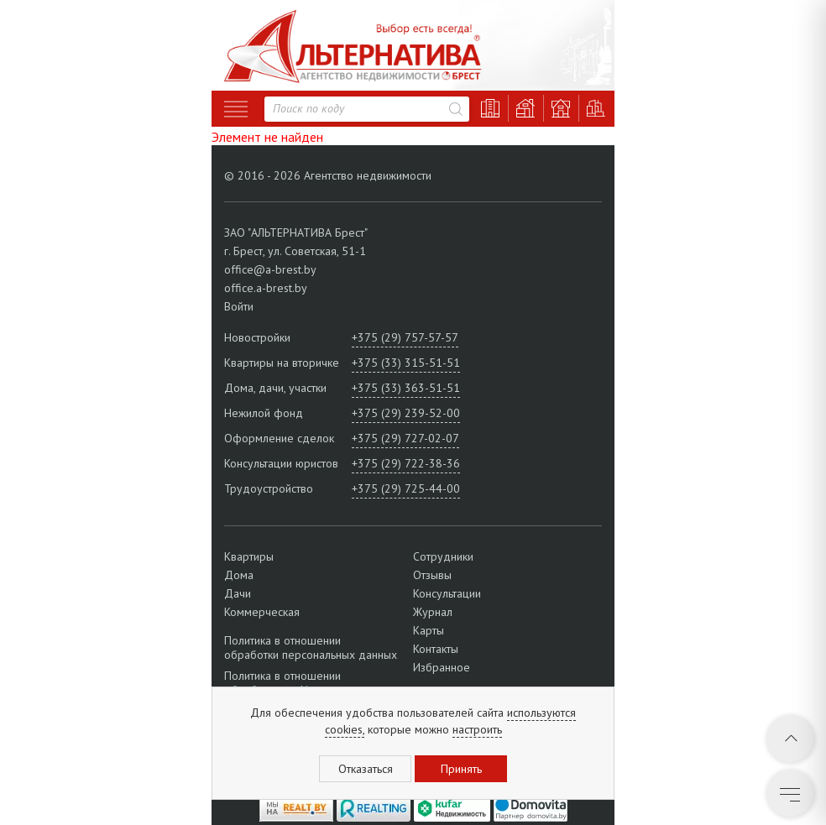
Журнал (432, 611)
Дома (239, 574)
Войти (239, 306)
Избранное (441, 667)
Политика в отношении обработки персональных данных (310, 648)
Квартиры (249, 556)
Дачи (237, 593)
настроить (477, 729)
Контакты (435, 648)
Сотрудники (443, 556)
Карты (428, 630)
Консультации (447, 593)
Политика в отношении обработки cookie (282, 682)
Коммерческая (262, 611)
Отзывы (432, 574)
